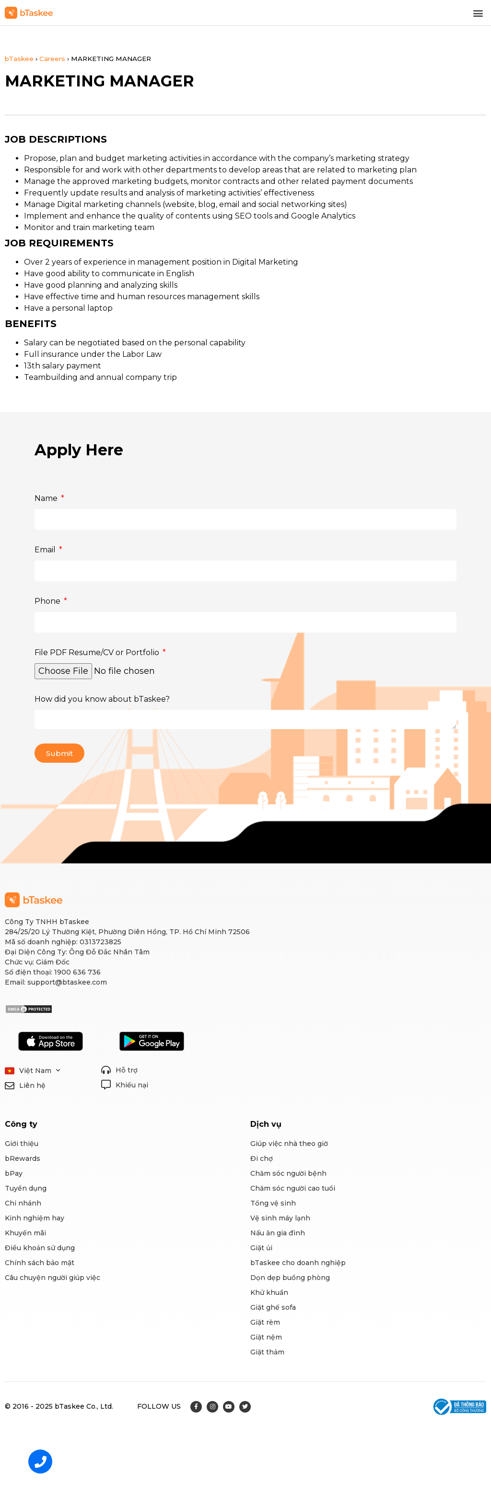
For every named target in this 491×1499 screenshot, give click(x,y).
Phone (48, 601)
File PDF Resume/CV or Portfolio (98, 652)
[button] (478, 13)
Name (47, 498)
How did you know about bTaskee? (102, 699)
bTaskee (19, 58)
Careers (52, 58)
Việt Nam (39, 1070)
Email (46, 549)
